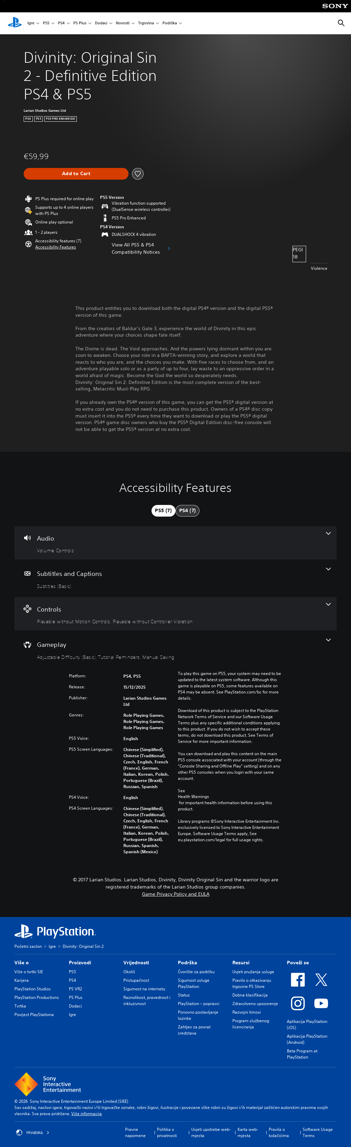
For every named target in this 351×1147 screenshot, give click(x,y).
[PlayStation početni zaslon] (14, 23)
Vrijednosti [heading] (136, 962)
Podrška (169, 23)
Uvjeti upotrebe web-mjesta (211, 1132)
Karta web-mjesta (248, 1132)
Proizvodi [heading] (80, 962)
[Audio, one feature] (175, 543)
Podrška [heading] (187, 962)
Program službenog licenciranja (250, 1024)
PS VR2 (75, 989)
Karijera (21, 980)
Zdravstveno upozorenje (255, 1003)
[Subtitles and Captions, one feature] (175, 578)
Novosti (123, 23)
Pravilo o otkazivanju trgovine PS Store (251, 983)
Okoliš (129, 972)
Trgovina (146, 23)
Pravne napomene (135, 1132)
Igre (30, 23)
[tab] (164, 511)
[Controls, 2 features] (175, 614)
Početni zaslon (28, 946)
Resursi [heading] (241, 962)
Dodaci (101, 23)
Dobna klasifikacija (250, 995)
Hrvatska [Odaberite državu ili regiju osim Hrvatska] (32, 1132)
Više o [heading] (21, 962)
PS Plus (79, 23)
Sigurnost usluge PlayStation (193, 983)
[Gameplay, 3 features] (175, 649)
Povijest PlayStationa (34, 1014)
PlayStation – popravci (198, 1003)
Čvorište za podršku (196, 972)
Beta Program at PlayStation (302, 1054)
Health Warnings (193, 796)
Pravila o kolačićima (279, 1132)
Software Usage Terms (318, 1132)
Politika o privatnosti (167, 1132)
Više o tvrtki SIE (28, 972)
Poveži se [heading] (298, 962)
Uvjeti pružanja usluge (253, 972)
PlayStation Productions (36, 997)
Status (184, 995)
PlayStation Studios (32, 989)
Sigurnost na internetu (144, 989)
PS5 (46, 23)
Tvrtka (20, 1006)
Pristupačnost (136, 980)
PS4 (61, 23)
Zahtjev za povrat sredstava (194, 1030)
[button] (55, 247)
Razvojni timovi (246, 1012)
